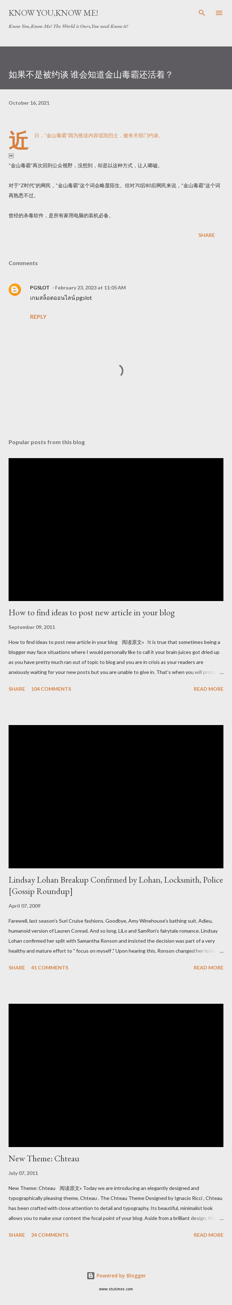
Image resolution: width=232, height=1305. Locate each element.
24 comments (49, 1235)
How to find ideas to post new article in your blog (92, 612)
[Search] (202, 13)
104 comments (51, 689)
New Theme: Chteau (44, 1158)
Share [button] (206, 235)
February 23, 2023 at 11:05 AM (90, 287)
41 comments (49, 967)
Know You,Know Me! (53, 12)
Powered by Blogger (116, 1275)
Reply (38, 316)
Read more (208, 689)
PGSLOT (40, 287)
